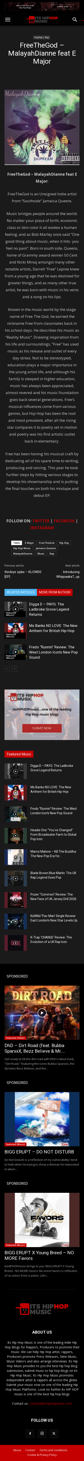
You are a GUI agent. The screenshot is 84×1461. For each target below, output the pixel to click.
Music (41, 553)
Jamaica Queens (46, 548)
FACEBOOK (64, 520)
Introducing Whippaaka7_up (68, 574)
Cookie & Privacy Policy (42, 1455)
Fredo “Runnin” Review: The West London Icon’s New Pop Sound (53, 652)
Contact (30, 1450)
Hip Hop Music (22, 548)
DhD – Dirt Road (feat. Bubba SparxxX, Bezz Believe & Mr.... (34, 1048)
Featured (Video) (15, 1037)
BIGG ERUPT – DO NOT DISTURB (39, 1152)
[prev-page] (7, 669)
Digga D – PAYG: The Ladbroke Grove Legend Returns (49, 609)
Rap (52, 553)
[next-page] (14, 669)
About (17, 1450)
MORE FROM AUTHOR (54, 592)
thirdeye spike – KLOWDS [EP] (22, 574)
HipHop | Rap (41, 37)
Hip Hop (64, 542)
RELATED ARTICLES (21, 592)
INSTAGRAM (42, 527)
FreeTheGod (46, 542)
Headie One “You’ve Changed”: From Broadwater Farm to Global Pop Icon (53, 834)
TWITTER (41, 520)
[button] (7, 20)
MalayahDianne (22, 553)
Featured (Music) (11, 614)
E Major (29, 542)
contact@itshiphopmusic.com (50, 1403)
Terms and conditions (53, 1450)
